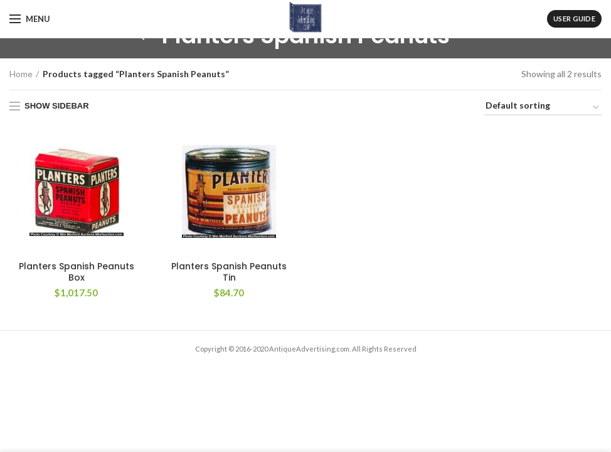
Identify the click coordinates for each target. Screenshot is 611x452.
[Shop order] (543, 108)
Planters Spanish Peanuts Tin (229, 272)
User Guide (574, 18)
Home (21, 73)
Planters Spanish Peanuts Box (76, 272)
